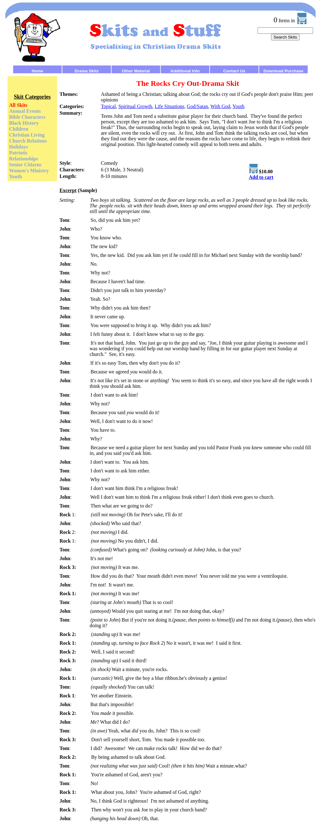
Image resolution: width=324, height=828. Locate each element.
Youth (15, 176)
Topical (108, 106)
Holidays (18, 146)
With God (220, 106)
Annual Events (25, 111)
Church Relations (28, 140)
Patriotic (18, 152)
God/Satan (197, 106)
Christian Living (26, 135)
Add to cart (261, 177)
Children (18, 129)
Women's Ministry (29, 170)
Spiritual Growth (135, 106)
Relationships (23, 158)
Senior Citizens (25, 164)
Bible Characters (27, 117)
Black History (24, 123)
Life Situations (170, 106)
